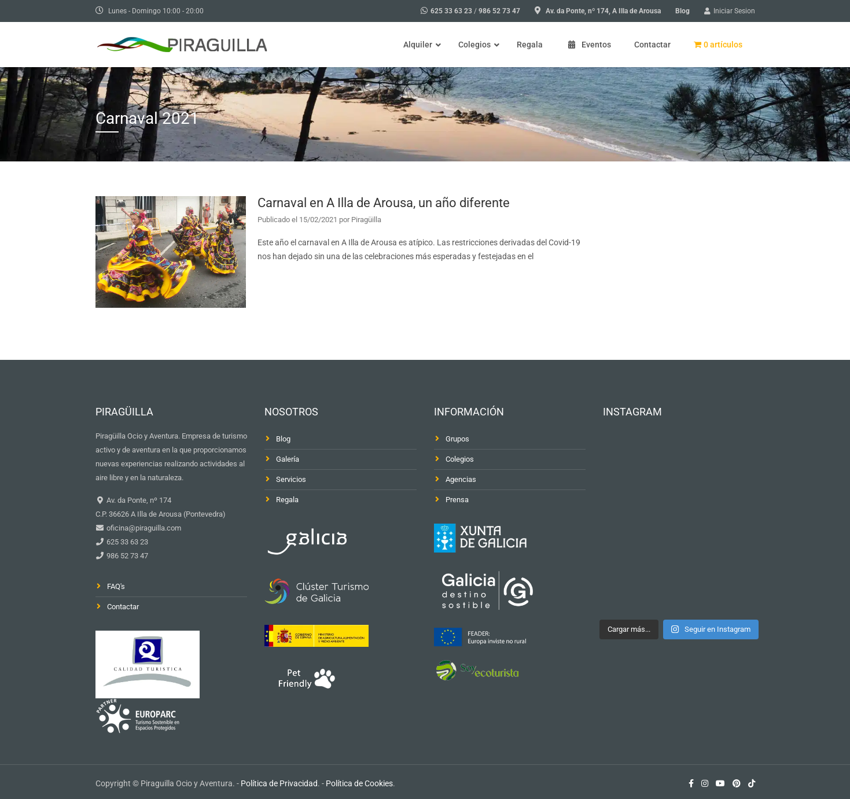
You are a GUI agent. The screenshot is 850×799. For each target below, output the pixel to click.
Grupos (457, 439)
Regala (287, 499)
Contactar (123, 606)
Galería (287, 459)
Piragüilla (366, 219)
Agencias (461, 479)
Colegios (460, 459)
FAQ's (116, 586)
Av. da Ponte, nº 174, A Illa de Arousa (603, 11)
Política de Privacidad (279, 783)
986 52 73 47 (499, 11)
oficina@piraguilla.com (143, 528)
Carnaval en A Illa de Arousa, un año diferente (383, 203)
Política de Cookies (359, 783)
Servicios (291, 479)
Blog (682, 11)
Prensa (457, 499)
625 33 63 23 (451, 11)
